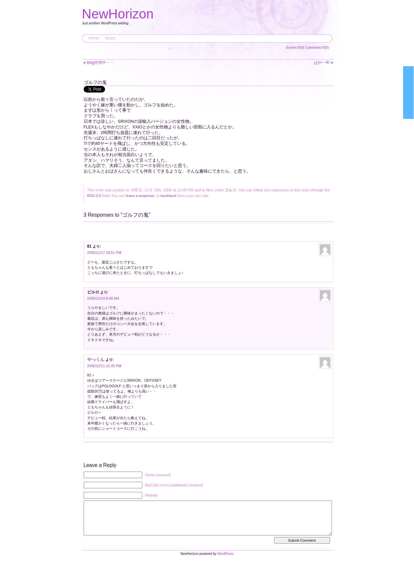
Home (94, 38)
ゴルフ (230, 190)
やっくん (95, 359)
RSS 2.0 (94, 196)
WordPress (225, 560)
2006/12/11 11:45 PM (104, 366)
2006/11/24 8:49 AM (103, 298)
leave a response (140, 196)
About (110, 38)
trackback (168, 196)
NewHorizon (118, 14)
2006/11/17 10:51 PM (104, 253)
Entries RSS (296, 47)
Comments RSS (317, 47)
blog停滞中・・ (100, 62)
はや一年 (322, 62)
